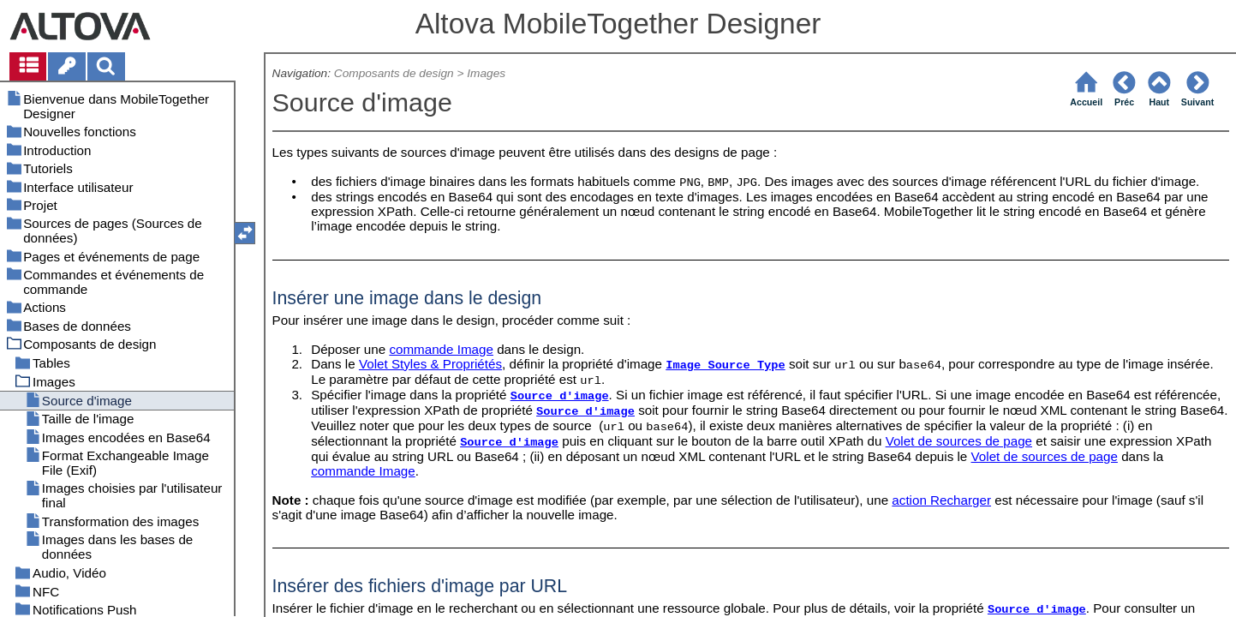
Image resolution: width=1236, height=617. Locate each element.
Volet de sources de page (959, 441)
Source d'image (560, 396)
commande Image (441, 349)
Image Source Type (725, 365)
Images (486, 73)
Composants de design (394, 73)
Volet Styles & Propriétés (430, 363)
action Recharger (941, 500)
